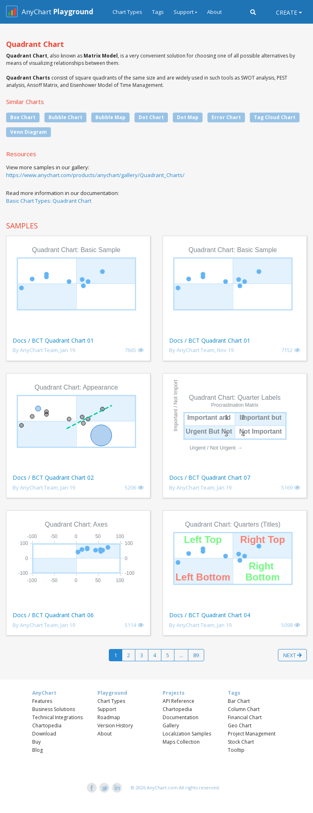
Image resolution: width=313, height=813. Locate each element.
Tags (158, 12)
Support (106, 709)
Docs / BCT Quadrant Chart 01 (53, 340)
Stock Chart (241, 741)
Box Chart (22, 117)
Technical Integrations (57, 717)
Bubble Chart (65, 117)
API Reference (178, 701)
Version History (115, 725)
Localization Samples (187, 733)
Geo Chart (239, 725)
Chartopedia (47, 725)
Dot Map (187, 117)
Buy (36, 741)
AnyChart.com (162, 787)
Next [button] (292, 655)
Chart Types (127, 12)
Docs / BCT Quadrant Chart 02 (53, 477)
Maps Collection (181, 741)
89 (196, 655)
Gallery (171, 725)
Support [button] (184, 12)
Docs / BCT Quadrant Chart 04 (209, 615)
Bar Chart (239, 701)
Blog (37, 750)
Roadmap (108, 717)
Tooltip (236, 750)
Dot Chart (151, 117)
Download (44, 733)
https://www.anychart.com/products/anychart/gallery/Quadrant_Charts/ (95, 175)
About (214, 12)
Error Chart (226, 117)
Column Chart (244, 709)
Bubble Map (110, 117)
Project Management (252, 733)
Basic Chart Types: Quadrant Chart (48, 200)
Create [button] (286, 12)
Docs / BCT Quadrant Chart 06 (53, 615)
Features (42, 701)
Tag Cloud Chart (274, 117)
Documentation (180, 717)
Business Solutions (53, 709)
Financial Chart (245, 717)
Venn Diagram (28, 131)
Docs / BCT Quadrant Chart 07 (209, 477)
